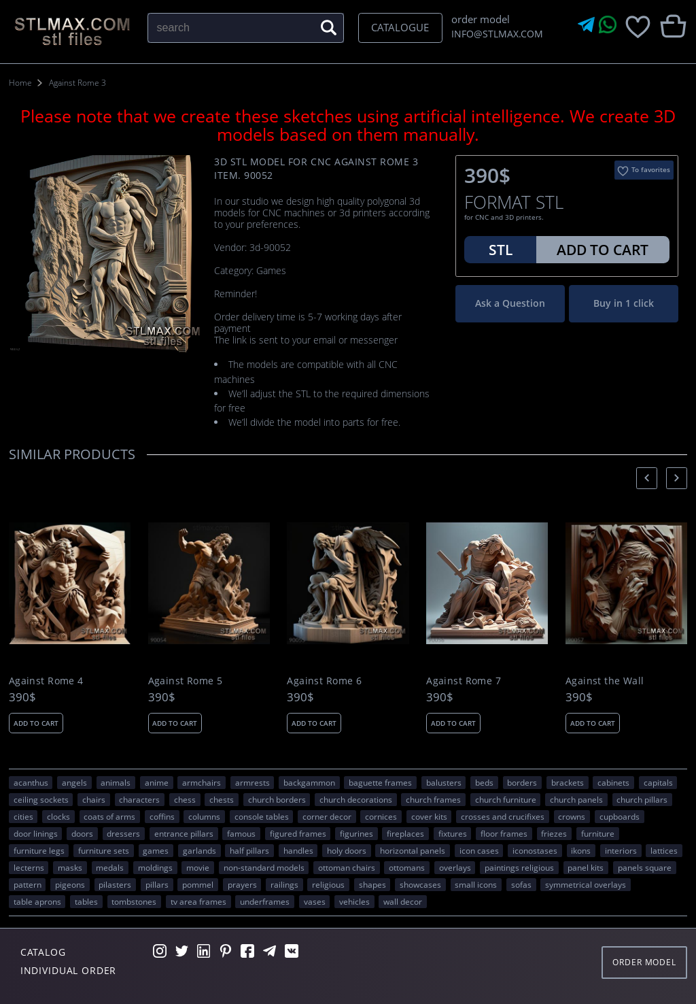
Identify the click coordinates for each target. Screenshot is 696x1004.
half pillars (249, 850)
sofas (521, 884)
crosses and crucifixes (502, 816)
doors (82, 833)
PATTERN (27, 884)
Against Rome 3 (77, 82)
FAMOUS (241, 833)
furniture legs (39, 850)
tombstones (133, 901)
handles (298, 850)
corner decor (326, 816)
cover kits (429, 816)
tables (86, 901)
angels (74, 782)
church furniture (505, 799)
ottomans (407, 867)
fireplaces (405, 833)
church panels (576, 799)
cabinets (613, 782)
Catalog (43, 952)
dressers (123, 833)
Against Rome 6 (324, 681)
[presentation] (646, 477)
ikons (581, 850)
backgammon (309, 782)
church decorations (355, 799)
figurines (356, 833)
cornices (381, 816)
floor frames (504, 833)
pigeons (70, 884)
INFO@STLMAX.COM (494, 33)
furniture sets (103, 850)
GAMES (156, 850)
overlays (455, 867)
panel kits (586, 867)
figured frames (298, 833)
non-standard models (264, 867)
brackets (567, 782)
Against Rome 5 (185, 681)
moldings (155, 867)
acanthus (31, 782)
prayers (242, 884)
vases (315, 901)
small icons (476, 884)
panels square (645, 867)
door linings (36, 833)
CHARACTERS (139, 799)
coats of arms (109, 816)
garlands (199, 850)
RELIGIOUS (328, 884)
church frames (433, 799)
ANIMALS (115, 782)
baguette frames (380, 782)
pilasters (115, 884)
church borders (277, 799)
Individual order (68, 970)
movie (197, 867)
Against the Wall (605, 681)
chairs (93, 799)
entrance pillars (183, 833)
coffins (162, 816)
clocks (58, 816)
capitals (658, 782)
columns (204, 816)
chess (185, 799)
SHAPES (372, 884)
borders (522, 782)
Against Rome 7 (463, 681)
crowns (571, 816)
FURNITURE (597, 833)
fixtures (452, 833)
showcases (420, 884)
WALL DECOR (402, 901)
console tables (261, 816)
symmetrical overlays (585, 884)
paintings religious (519, 867)
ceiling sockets (41, 799)
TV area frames (198, 901)
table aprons (37, 901)
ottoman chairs (346, 867)
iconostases (534, 850)
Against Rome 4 (46, 681)
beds (484, 782)
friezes (554, 833)
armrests (252, 782)
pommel (197, 884)
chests (221, 799)
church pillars (641, 799)
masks (70, 867)
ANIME (157, 782)
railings (284, 884)
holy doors (346, 850)
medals (110, 867)
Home (20, 82)
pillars (157, 884)
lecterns (29, 867)
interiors (621, 850)
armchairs (201, 782)
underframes (265, 901)
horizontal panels (412, 850)
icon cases (479, 850)
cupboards (619, 816)
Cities (23, 816)
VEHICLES (354, 901)
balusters (444, 782)
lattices (664, 850)
